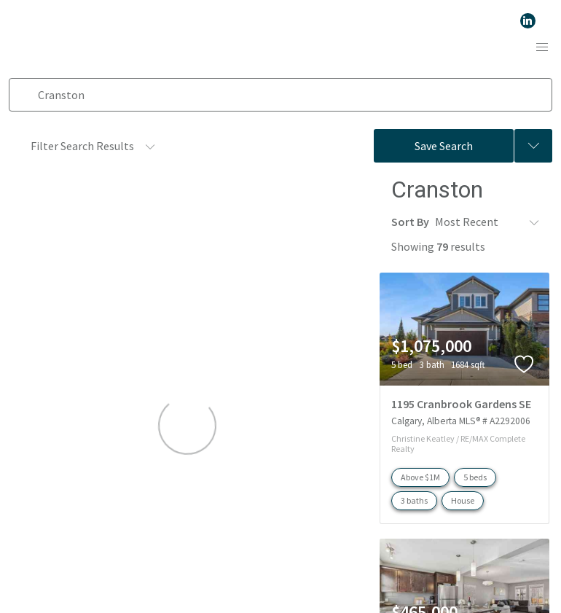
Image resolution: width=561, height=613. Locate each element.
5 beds (475, 475)
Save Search (444, 145)
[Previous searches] (533, 146)
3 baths (414, 498)
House (462, 498)
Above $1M (420, 475)
